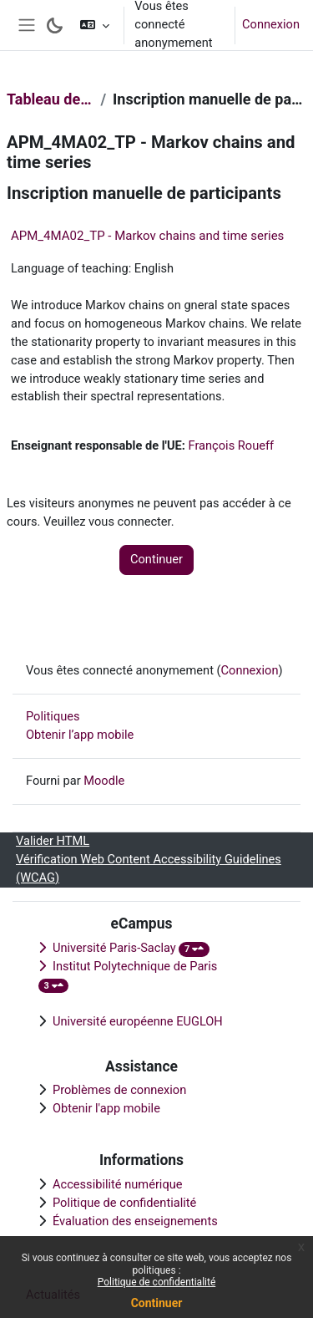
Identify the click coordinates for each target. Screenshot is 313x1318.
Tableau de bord (50, 99)
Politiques (53, 716)
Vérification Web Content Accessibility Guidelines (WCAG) (148, 868)
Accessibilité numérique (118, 1184)
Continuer (157, 1303)
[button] (94, 25)
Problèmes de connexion (119, 1089)
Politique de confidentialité (157, 1282)
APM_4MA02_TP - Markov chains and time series (147, 235)
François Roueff (232, 445)
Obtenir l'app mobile (106, 1108)
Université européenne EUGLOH (138, 1021)
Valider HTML (52, 840)
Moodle (103, 780)
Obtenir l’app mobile (80, 734)
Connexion (271, 24)
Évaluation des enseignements (135, 1221)
